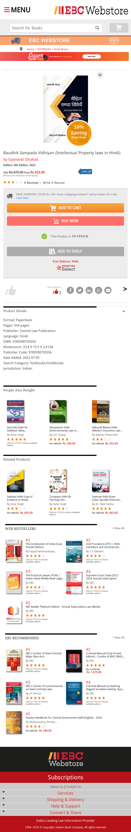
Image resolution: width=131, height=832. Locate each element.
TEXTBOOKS (44, 49)
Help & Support (65, 806)
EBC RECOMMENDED (22, 638)
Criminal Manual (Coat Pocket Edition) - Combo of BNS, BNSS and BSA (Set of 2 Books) (104, 655)
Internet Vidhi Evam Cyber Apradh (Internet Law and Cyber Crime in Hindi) (106, 498)
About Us (56, 787)
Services (65, 793)
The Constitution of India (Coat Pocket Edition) (44, 545)
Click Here (22, 197)
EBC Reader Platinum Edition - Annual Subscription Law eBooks (63, 606)
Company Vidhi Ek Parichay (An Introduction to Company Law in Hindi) (63, 498)
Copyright (48, 827)
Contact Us (73, 787)
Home (30, 49)
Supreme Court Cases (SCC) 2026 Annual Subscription (102, 577)
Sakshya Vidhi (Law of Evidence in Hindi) (19, 498)
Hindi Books (61, 49)
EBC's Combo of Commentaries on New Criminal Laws (44, 688)
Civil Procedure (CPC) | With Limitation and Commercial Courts (103, 545)
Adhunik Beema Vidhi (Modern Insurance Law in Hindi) (106, 429)
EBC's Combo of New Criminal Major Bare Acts (43, 655)
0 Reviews (31, 182)
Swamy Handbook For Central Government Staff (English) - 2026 (64, 717)
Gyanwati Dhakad (23, 159)
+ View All (118, 528)
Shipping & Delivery (65, 799)
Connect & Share (65, 812)
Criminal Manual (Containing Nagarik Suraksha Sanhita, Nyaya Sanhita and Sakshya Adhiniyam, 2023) (105, 688)
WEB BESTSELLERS (20, 529)
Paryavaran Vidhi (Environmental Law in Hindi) (62, 429)
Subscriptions (65, 777)
